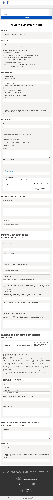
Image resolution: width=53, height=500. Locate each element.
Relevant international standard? (11, 390)
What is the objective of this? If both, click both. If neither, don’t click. (20, 55)
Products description (8, 207)
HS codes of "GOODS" (8, 200)
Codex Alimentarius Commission (25, 392)
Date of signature (7, 104)
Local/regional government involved (12, 98)
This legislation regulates (9, 76)
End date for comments (9, 451)
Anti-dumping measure (25, 83)
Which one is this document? (10, 45)
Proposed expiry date (8, 145)
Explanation (6, 429)
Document (5, 166)
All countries (25, 222)
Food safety (25, 387)
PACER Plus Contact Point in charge (12, 457)
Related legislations (8, 177)
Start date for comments (9, 448)
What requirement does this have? (12, 62)
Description (6, 148)
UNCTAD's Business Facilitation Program (41, 497)
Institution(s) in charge (9, 159)
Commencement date (8, 130)
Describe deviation (8, 406)
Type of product (7, 242)
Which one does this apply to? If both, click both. (15, 50)
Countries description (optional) (11, 224)
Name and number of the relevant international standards (18, 396)
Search (26, 17)
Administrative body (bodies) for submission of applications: (18, 279)
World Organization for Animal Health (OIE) (25, 394)
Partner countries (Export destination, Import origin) (16, 218)
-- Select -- (25, 220)
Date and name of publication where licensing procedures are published (21, 302)
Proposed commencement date (11, 139)
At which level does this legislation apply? (13, 90)
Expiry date (6, 136)
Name (4, 124)
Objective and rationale (9, 384)
